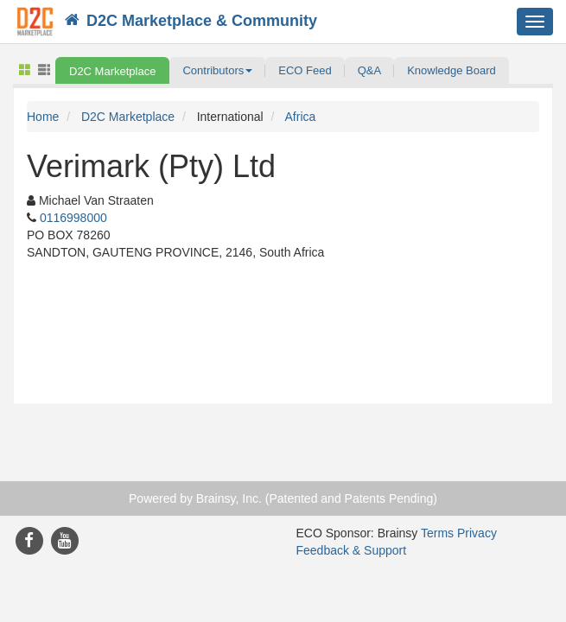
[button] (217, 70)
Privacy (477, 533)
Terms (437, 533)
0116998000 (73, 218)
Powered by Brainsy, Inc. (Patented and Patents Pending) (283, 498)
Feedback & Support (351, 550)
